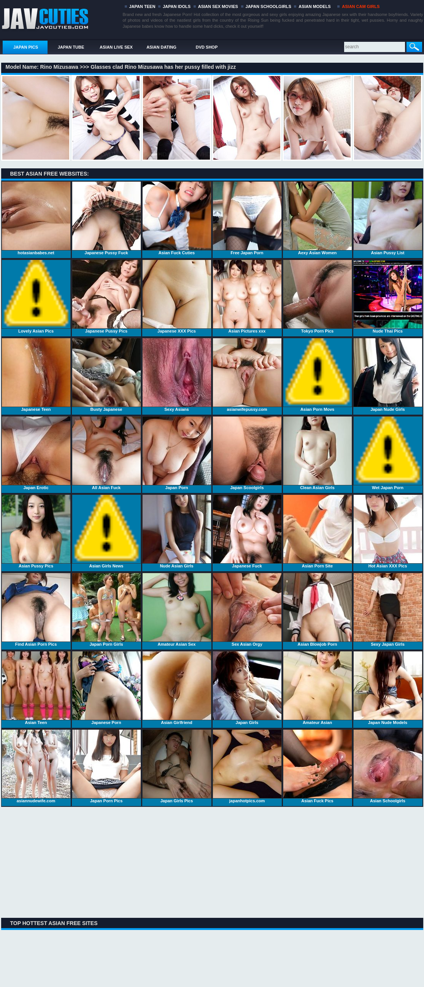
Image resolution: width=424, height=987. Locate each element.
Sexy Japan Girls (387, 609)
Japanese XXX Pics (176, 296)
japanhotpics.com (247, 766)
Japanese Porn (106, 688)
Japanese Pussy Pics (106, 296)
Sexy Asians (176, 375)
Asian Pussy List (387, 218)
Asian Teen (36, 688)
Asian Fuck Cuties (176, 218)
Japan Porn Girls (106, 609)
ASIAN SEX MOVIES (218, 6)
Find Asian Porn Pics (36, 609)
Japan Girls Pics (176, 766)
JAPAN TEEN (142, 6)
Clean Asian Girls (317, 453)
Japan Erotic (36, 453)
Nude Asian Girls (176, 531)
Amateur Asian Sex (176, 609)
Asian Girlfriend (176, 688)
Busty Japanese (106, 375)
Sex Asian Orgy (247, 609)
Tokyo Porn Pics (317, 296)
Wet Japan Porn (387, 453)
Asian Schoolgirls (387, 766)
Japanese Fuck (247, 531)
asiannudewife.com (36, 766)
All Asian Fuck (106, 453)
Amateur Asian (317, 688)
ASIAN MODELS (314, 6)
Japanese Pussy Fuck (106, 218)
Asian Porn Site (317, 531)
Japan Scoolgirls (247, 453)
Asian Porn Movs (317, 375)
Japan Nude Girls (387, 375)
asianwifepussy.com (247, 375)
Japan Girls (247, 688)
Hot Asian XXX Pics (387, 531)
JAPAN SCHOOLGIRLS (268, 6)
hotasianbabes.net (36, 218)
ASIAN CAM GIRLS (361, 6)
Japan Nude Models (387, 688)
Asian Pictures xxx (247, 296)
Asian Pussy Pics (36, 531)
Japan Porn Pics (106, 766)
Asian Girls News (106, 531)
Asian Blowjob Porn (317, 609)
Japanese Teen (36, 375)
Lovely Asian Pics (36, 296)
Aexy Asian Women (317, 218)
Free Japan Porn (247, 218)
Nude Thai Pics (387, 296)
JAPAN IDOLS (177, 6)
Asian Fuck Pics (317, 766)
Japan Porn (176, 453)
